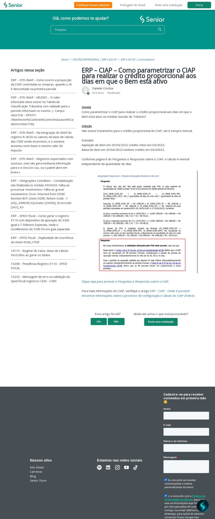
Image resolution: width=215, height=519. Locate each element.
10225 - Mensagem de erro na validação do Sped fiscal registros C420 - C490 (40, 279)
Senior (64, 59)
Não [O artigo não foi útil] (116, 321)
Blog (33, 476)
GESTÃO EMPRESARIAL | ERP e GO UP (94, 59)
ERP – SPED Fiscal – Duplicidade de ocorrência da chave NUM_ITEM (42, 240)
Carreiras (36, 472)
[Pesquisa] (108, 29)
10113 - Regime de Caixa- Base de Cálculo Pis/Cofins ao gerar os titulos (39, 253)
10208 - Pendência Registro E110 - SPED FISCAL (39, 266)
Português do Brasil (132, 5)
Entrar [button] (199, 5)
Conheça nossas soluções (93, 5)
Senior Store (38, 480)
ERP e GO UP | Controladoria (137, 59)
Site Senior (37, 467)
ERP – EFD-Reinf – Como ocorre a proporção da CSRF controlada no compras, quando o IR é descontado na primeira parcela (41, 84)
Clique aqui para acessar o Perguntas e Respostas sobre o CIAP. (125, 281)
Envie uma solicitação (169, 5)
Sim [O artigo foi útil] (99, 321)
